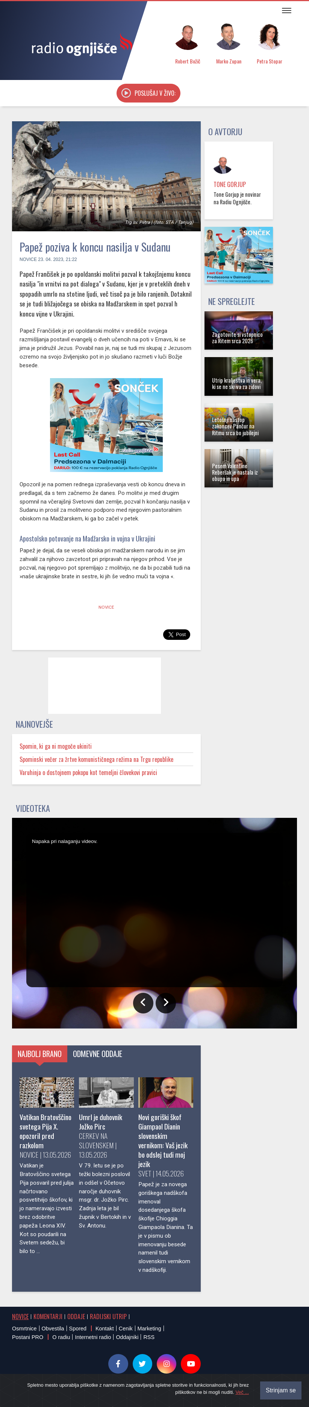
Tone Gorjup (230, 184)
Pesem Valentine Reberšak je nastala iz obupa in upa (235, 472)
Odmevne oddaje (97, 1053)
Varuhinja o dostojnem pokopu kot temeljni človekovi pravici (88, 772)
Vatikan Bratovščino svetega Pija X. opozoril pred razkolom (45, 1131)
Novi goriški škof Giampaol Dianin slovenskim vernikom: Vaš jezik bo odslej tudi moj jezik (163, 1140)
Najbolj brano (40, 1053)
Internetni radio (93, 1337)
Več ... (242, 1392)
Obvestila (53, 1329)
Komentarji (47, 1316)
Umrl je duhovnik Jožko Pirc (100, 1121)
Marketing (149, 1329)
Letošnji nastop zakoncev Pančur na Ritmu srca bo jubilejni (235, 426)
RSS (148, 1337)
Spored (77, 1329)
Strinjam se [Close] (281, 1390)
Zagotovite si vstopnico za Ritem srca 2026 (237, 337)
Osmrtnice (24, 1329)
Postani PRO (27, 1337)
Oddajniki (127, 1337)
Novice (28, 259)
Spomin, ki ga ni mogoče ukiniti (56, 746)
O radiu (61, 1337)
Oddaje (76, 1316)
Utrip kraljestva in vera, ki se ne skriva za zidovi (237, 383)
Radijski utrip (108, 1316)
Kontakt (104, 1329)
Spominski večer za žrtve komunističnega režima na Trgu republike (96, 759)
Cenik (126, 1329)
